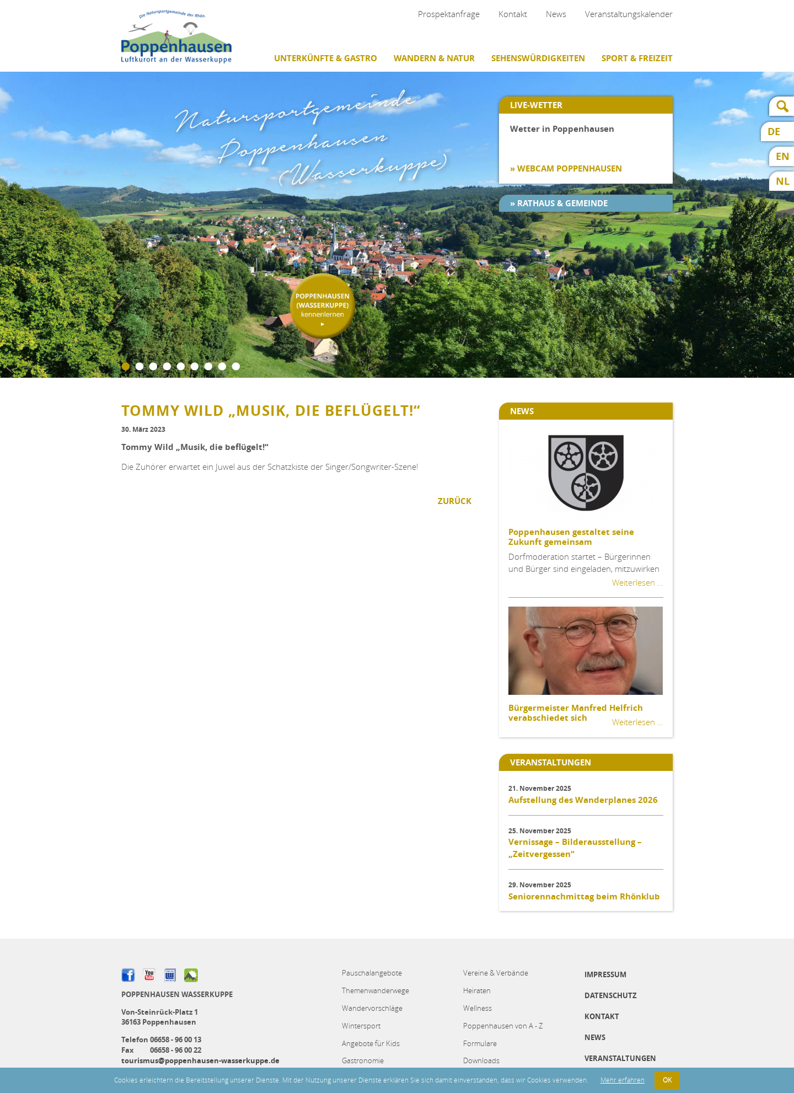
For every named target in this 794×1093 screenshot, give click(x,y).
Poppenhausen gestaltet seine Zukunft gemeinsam (571, 537)
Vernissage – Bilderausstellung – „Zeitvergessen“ (575, 848)
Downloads (481, 1060)
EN (783, 156)
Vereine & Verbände (495, 973)
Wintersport (361, 1026)
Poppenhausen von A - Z (503, 1026)
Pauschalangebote (372, 973)
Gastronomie (363, 1060)
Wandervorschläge (372, 1008)
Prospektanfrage (449, 13)
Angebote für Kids (371, 1043)
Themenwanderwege (375, 990)
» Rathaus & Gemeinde (559, 203)
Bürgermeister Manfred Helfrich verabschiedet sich (575, 713)
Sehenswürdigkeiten (538, 58)
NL (783, 181)
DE (774, 131)
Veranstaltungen (620, 1058)
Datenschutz (610, 995)
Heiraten (477, 990)
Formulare (480, 1043)
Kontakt (512, 13)
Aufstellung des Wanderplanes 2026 (583, 800)
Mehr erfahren (622, 1080)
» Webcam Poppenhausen (566, 168)
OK (667, 1080)
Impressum (605, 974)
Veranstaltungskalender (629, 13)
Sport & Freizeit (637, 58)
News (556, 13)
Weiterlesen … (637, 582)
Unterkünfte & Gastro (325, 58)
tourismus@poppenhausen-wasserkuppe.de (200, 1060)
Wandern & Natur (434, 58)
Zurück (454, 501)
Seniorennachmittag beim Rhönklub (584, 896)
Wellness (477, 1008)
